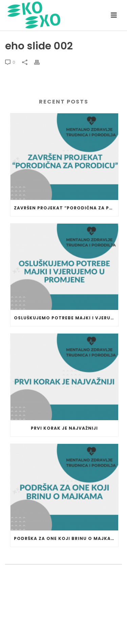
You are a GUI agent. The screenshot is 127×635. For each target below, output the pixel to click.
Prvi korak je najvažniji (64, 428)
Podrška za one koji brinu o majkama (66, 538)
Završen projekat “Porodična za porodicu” (66, 208)
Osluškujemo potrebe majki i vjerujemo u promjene (66, 318)
